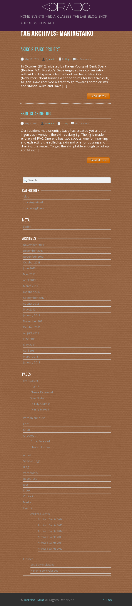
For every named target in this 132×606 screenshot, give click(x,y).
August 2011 (31, 333)
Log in (27, 226)
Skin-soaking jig (35, 113)
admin (52, 59)
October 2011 (31, 327)
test (25, 484)
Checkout (29, 435)
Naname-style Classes (44, 570)
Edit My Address (40, 404)
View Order (37, 398)
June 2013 (29, 268)
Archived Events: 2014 (50, 531)
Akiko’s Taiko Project (40, 49)
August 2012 (31, 304)
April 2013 (29, 280)
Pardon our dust (34, 418)
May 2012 (29, 309)
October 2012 (31, 292)
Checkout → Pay (40, 447)
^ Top (107, 600)
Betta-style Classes (42, 564)
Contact (46, 23)
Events (38, 17)
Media (50, 17)
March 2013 (30, 286)
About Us (28, 23)
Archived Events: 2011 (50, 542)
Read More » (98, 96)
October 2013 (31, 262)
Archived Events (40, 513)
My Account (30, 381)
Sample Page (31, 461)
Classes (64, 17)
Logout (34, 386)
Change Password (41, 392)
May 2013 (29, 274)
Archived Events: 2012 (50, 548)
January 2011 (31, 362)
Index (26, 490)
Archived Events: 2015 (50, 525)
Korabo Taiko (34, 600)
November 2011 (33, 321)
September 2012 (34, 298)
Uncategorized (33, 202)
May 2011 (29, 345)
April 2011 (29, 351)
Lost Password (39, 410)
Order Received (40, 441)
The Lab (79, 17)
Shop (103, 17)
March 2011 (30, 356)
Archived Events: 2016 (50, 519)
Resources (30, 479)
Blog (92, 17)
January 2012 (31, 315)
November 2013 (33, 256)
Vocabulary (30, 473)
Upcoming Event (34, 208)
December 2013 (33, 251)
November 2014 (33, 245)
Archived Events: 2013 (50, 536)
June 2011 (29, 339)
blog (67, 59)
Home (25, 17)
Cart (25, 424)
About (27, 455)
